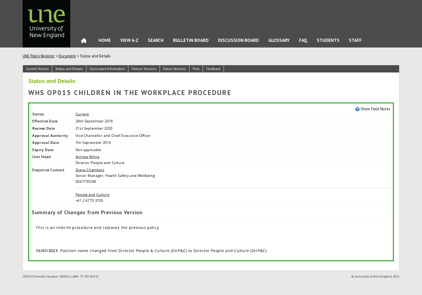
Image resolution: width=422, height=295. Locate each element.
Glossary (279, 40)
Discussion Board (238, 40)
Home (83, 42)
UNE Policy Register (39, 56)
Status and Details (69, 69)
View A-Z (129, 40)
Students (328, 40)
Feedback (213, 69)
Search (156, 40)
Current (82, 114)
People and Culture (93, 194)
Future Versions (174, 69)
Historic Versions (144, 69)
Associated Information (107, 69)
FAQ (303, 40)
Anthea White (88, 156)
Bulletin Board (191, 40)
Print (196, 69)
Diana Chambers (90, 169)
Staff (355, 40)
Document (67, 56)
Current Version (37, 69)
